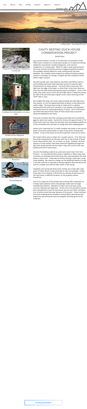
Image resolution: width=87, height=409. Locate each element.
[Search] (85, 6)
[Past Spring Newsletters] (43, 402)
